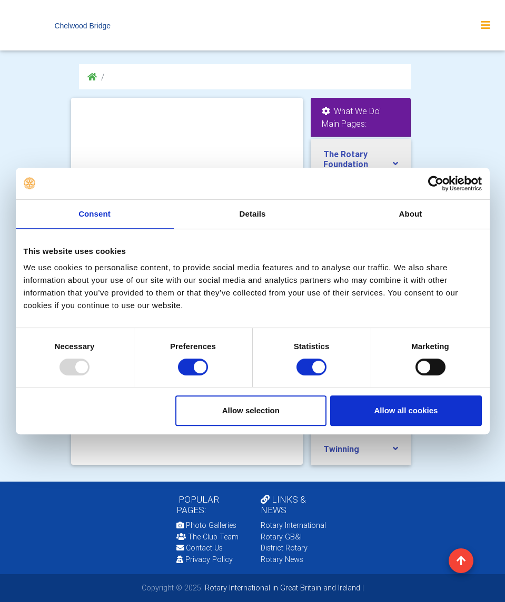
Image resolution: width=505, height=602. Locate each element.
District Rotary (284, 548)
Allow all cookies (406, 410)
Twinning (341, 449)
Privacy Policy (204, 559)
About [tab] (410, 213)
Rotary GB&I (281, 537)
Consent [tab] (94, 213)
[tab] (361, 159)
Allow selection (251, 410)
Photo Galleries (206, 525)
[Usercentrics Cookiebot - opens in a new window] (436, 183)
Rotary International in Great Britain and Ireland (281, 588)
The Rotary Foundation (345, 159)
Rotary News (282, 559)
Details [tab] (253, 213)
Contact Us (199, 548)
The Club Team (207, 537)
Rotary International (293, 525)
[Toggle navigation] (485, 25)
